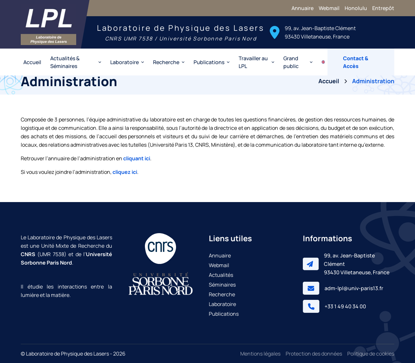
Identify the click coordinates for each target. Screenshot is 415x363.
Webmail (329, 8)
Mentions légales (260, 353)
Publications (224, 313)
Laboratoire (222, 304)
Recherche (222, 294)
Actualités (221, 274)
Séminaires (222, 284)
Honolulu (356, 8)
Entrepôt (383, 8)
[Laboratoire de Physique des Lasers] (48, 24)
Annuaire (302, 8)
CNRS (28, 254)
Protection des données (314, 353)
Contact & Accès (355, 62)
